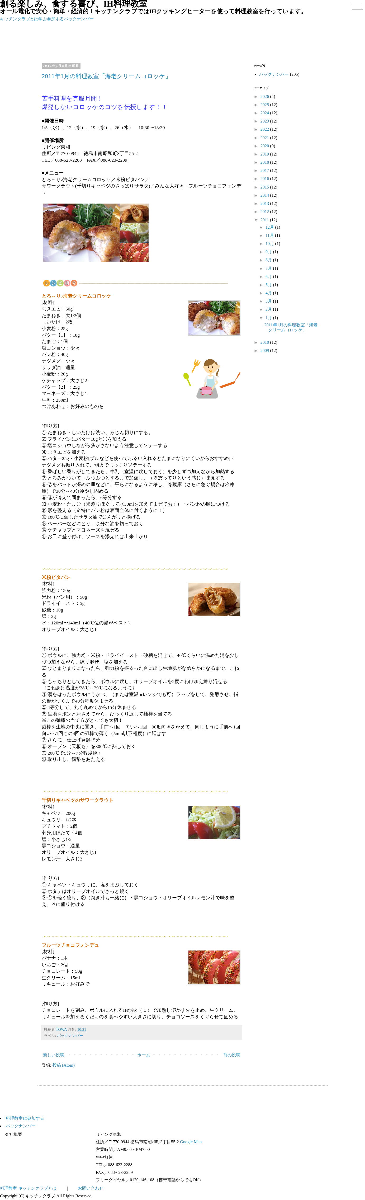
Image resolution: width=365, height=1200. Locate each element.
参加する (55, 19)
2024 (265, 113)
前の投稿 (231, 1055)
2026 (265, 96)
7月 (269, 268)
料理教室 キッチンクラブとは (28, 1188)
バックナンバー (79, 19)
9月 (269, 252)
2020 (265, 146)
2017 (265, 170)
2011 (265, 220)
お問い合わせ (90, 1188)
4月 (269, 293)
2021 (265, 137)
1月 (269, 318)
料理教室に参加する (25, 1118)
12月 (270, 227)
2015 (265, 187)
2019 (265, 154)
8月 (269, 260)
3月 (269, 301)
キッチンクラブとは (19, 19)
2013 (265, 203)
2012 (265, 211)
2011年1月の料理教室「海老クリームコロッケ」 (106, 76)
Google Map (191, 1142)
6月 (269, 276)
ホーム (143, 1055)
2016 (265, 178)
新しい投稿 (53, 1055)
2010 (265, 342)
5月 (269, 285)
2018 (265, 162)
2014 (265, 195)
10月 (270, 243)
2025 (265, 104)
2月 (269, 309)
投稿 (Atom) (64, 1065)
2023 (265, 121)
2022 (265, 129)
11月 (270, 235)
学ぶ (42, 19)
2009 (265, 350)
